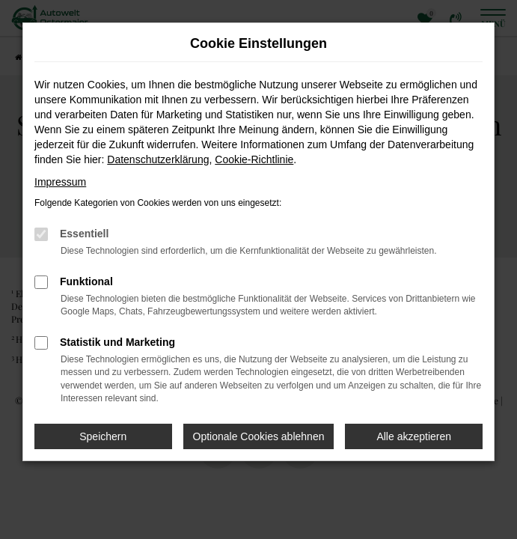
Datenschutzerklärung (158, 159)
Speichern (102, 436)
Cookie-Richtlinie (254, 159)
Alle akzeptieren (413, 436)
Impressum (60, 182)
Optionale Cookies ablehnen (259, 436)
